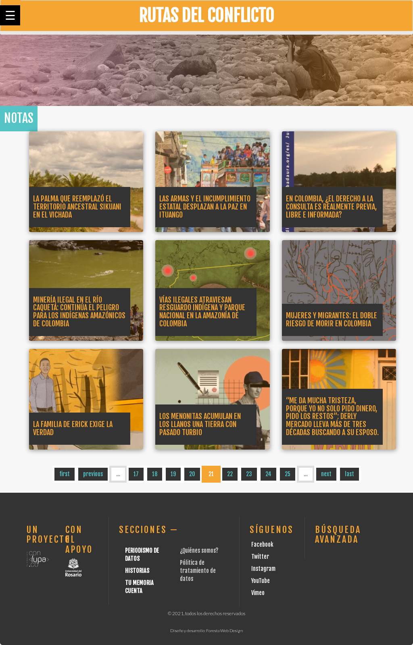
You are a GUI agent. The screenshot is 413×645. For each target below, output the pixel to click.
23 (249, 474)
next (326, 474)
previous (93, 474)
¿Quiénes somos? (199, 550)
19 (173, 474)
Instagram (263, 568)
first (64, 474)
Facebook (262, 544)
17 (136, 474)
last (349, 474)
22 (230, 474)
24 (268, 474)
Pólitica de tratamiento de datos (198, 570)
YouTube (260, 580)
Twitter (260, 556)
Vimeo (258, 592)
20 (192, 474)
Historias (137, 570)
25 (287, 474)
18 (154, 474)
